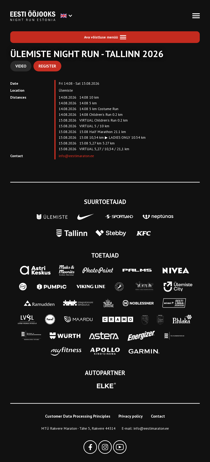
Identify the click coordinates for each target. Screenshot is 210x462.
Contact (158, 416)
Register (47, 66)
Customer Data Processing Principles (77, 416)
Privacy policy (131, 416)
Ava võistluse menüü (101, 37)
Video (20, 66)
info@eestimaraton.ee (76, 155)
